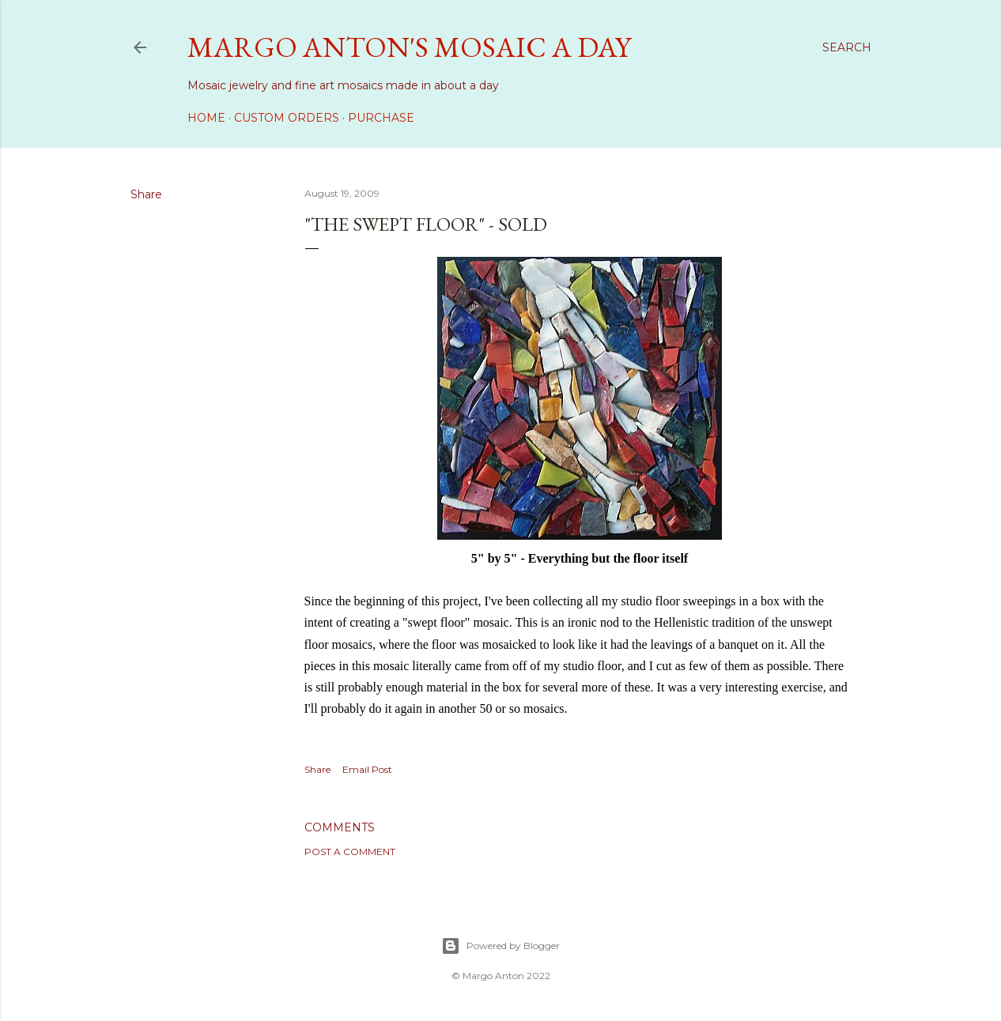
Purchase (381, 118)
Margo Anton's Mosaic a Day (409, 47)
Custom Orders (286, 118)
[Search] (846, 47)
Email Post (367, 769)
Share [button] (146, 194)
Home (206, 118)
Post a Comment (349, 851)
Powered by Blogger (500, 945)
